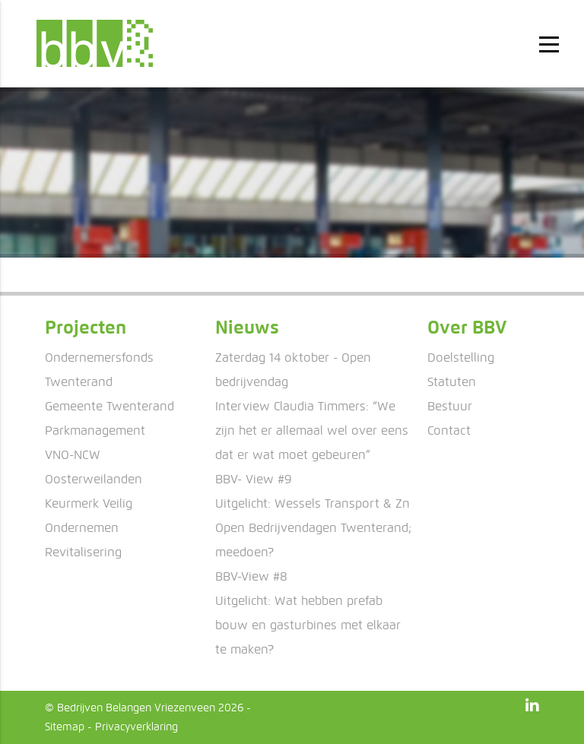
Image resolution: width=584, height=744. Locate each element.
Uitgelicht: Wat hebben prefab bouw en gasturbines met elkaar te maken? (308, 625)
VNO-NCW (72, 455)
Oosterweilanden (93, 479)
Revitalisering (83, 552)
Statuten (451, 382)
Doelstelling (460, 357)
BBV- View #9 (253, 479)
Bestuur (449, 406)
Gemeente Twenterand (109, 406)
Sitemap (64, 726)
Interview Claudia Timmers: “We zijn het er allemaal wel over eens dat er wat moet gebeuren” (311, 430)
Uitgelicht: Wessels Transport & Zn (312, 503)
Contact (449, 430)
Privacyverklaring (136, 726)
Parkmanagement (95, 430)
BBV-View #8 (251, 576)
